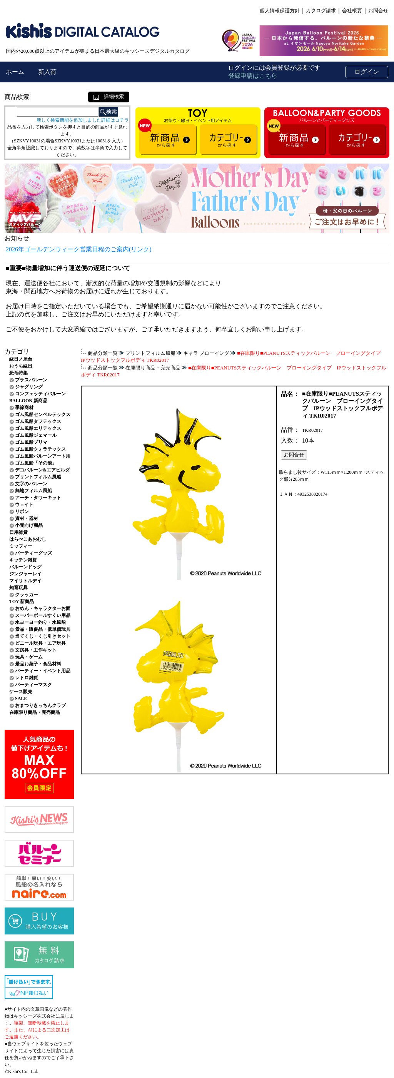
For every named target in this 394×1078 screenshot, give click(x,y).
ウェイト (24, 504)
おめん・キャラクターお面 (42, 608)
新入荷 (47, 72)
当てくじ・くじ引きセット (42, 636)
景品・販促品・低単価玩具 (42, 629)
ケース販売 (20, 691)
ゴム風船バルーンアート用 (42, 456)
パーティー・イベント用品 (42, 671)
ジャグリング (29, 386)
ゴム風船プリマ (31, 442)
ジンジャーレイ (25, 574)
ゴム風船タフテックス (38, 421)
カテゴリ (17, 351)
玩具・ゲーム (29, 657)
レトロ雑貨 (26, 677)
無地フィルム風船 (33, 490)
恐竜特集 (18, 373)
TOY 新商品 (21, 601)
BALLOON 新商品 (28, 400)
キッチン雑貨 (23, 560)
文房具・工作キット (36, 650)
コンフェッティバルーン (40, 393)
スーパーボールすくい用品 (42, 615)
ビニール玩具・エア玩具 (40, 643)
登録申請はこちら (252, 75)
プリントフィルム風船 (38, 477)
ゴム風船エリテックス (38, 428)
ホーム (16, 72)
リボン (22, 511)
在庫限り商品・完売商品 (34, 712)
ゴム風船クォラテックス (40, 449)
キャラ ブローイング (206, 353)
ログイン (366, 72)
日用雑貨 (18, 532)
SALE (21, 698)
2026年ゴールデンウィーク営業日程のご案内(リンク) (79, 249)
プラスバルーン (31, 380)
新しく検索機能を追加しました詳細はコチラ (83, 120)
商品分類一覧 (103, 353)
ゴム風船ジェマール (36, 435)
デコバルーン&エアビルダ (42, 470)
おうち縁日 (20, 366)
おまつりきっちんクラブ (40, 705)
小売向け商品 (29, 525)
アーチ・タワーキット (38, 497)
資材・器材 (26, 518)
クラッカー (26, 594)
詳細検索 (108, 96)
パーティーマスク (33, 684)
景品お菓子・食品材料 (38, 664)
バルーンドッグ (25, 567)
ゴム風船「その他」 (36, 463)
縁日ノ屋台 (20, 359)
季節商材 (24, 407)
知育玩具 (18, 587)
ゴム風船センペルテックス (42, 414)
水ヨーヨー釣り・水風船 (40, 622)
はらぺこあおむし (27, 539)
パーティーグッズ (33, 553)
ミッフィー (20, 546)
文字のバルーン (31, 483)
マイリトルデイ (25, 580)
